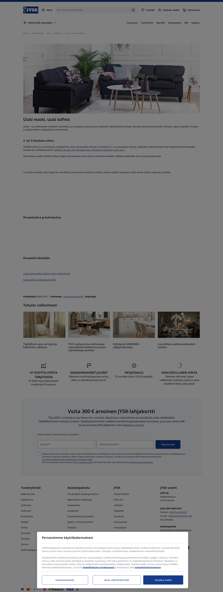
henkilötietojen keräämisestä (98, 567)
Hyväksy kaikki (163, 580)
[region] (112, 560)
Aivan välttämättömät (116, 580)
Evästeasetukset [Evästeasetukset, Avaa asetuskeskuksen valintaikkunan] (65, 580)
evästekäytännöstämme (148, 567)
